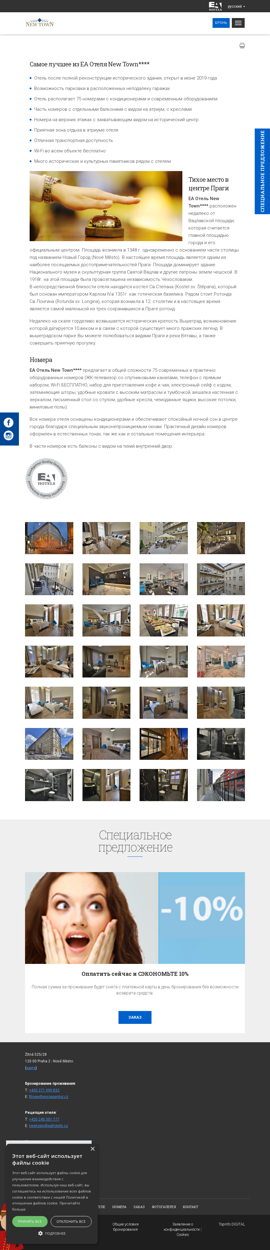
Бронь (221, 23)
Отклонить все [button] (71, 1221)
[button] (52, 1233)
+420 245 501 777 (44, 1119)
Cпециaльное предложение (262, 171)
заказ (135, 1017)
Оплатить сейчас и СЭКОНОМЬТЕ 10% (135, 973)
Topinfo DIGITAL (232, 1224)
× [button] (92, 1149)
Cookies (183, 1235)
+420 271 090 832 (44, 1090)
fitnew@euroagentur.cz (48, 1097)
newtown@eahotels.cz (48, 1126)
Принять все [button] (30, 1221)
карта (31, 1068)
